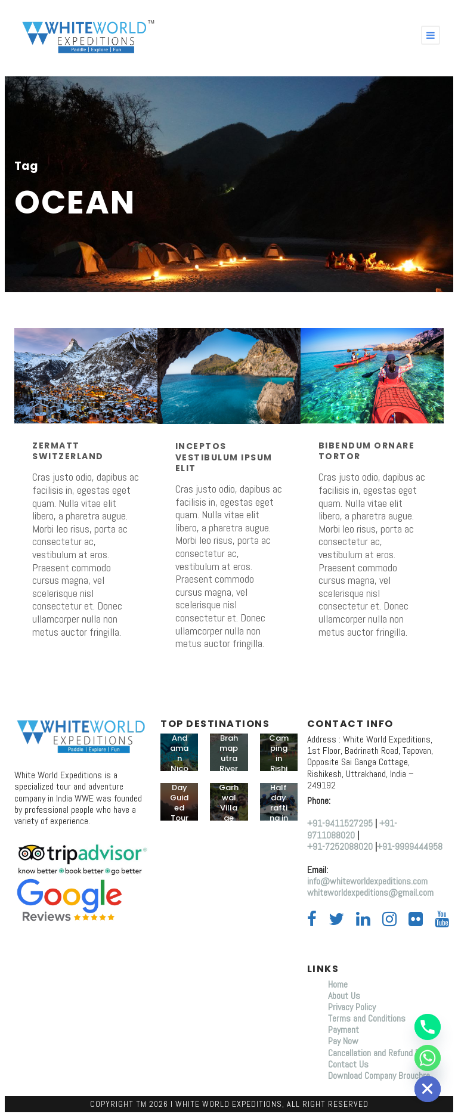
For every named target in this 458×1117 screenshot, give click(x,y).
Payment (343, 1029)
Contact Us (348, 1064)
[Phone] (427, 1027)
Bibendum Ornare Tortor (366, 451)
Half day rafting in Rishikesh (279, 812)
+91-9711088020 (352, 829)
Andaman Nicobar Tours (179, 768)
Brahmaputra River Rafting (229, 763)
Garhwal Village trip (229, 808)
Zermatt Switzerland (68, 451)
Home (339, 984)
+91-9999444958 (409, 846)
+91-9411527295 (340, 823)
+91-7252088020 (340, 846)
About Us (344, 995)
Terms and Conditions (367, 1018)
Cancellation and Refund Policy (381, 1053)
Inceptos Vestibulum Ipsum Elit (224, 457)
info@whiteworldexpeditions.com (367, 881)
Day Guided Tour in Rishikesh (179, 817)
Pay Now (343, 1041)
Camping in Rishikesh (279, 758)
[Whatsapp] (427, 1058)
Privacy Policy (352, 1007)
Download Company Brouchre (379, 1075)
